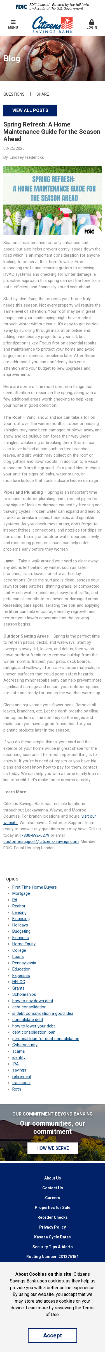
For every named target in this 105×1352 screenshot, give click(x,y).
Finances (20, 937)
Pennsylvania (24, 962)
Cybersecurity (25, 1044)
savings (19, 1070)
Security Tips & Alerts (52, 1247)
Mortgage (21, 893)
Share (42, 94)
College (19, 950)
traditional (21, 1082)
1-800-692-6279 (34, 835)
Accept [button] (52, 1335)
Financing (21, 918)
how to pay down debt (32, 1000)
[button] (92, 25)
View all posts (30, 110)
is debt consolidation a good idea (42, 1013)
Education (21, 969)
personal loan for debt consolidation (45, 1038)
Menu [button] (13, 24)
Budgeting (21, 931)
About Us (52, 1178)
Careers (52, 1197)
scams (18, 1051)
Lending (19, 912)
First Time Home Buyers (34, 887)
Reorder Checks (53, 1217)
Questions (14, 94)
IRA (15, 1063)
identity (18, 1057)
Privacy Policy (52, 1227)
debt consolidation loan (33, 1032)
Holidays (20, 925)
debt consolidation (29, 1007)
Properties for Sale (52, 1207)
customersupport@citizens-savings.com (41, 841)
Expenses (21, 975)
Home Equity (24, 943)
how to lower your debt (33, 1026)
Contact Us (52, 1188)
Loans (18, 956)
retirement (21, 1076)
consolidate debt (27, 1019)
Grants (18, 988)
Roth (16, 1089)
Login (92, 24)
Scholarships (24, 994)
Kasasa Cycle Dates (52, 1237)
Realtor (18, 906)
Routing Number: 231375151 (52, 1256)
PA (14, 899)
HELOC (18, 981)
